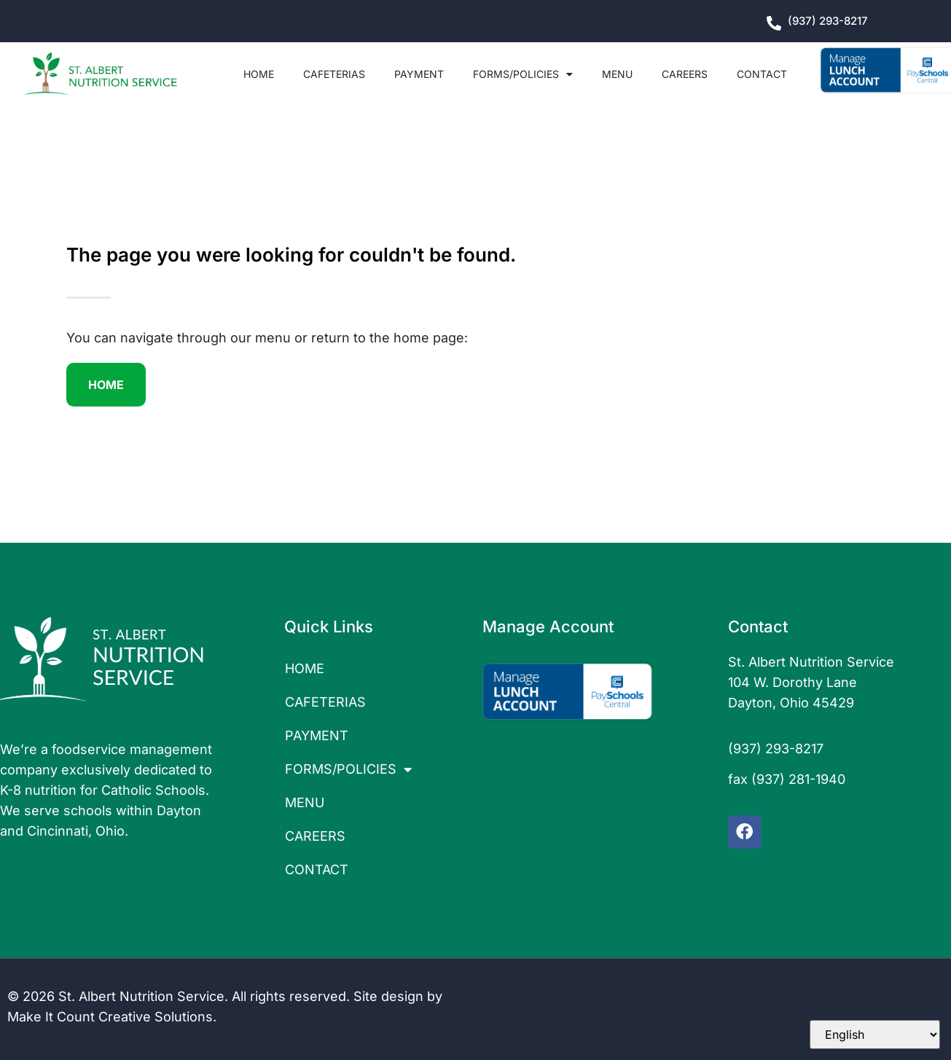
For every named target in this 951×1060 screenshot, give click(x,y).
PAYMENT (419, 74)
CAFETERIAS (334, 74)
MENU (617, 74)
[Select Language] (875, 1034)
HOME (258, 74)
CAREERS (685, 74)
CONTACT (762, 74)
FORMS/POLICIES (523, 74)
